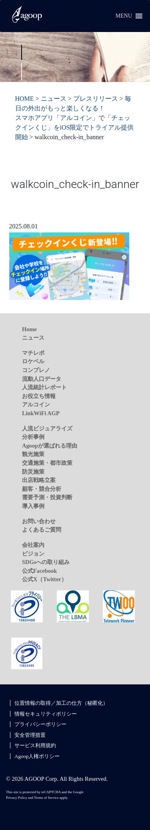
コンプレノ (36, 370)
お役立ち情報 (39, 396)
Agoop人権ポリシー (37, 756)
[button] (124, 16)
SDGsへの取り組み (46, 562)
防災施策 (33, 471)
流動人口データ (41, 379)
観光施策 (33, 454)
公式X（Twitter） (44, 579)
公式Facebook (39, 571)
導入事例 (33, 506)
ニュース (33, 337)
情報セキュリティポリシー (45, 714)
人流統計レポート (44, 387)
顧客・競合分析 (41, 489)
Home (29, 329)
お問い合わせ (39, 521)
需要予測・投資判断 (47, 497)
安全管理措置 (30, 735)
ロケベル (33, 361)
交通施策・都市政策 (47, 463)
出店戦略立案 (39, 480)
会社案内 (33, 545)
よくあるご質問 (41, 529)
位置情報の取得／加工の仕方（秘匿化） (61, 703)
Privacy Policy (16, 798)
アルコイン (36, 404)
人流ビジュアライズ (47, 428)
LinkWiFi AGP (41, 413)
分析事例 (33, 437)
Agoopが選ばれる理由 (49, 445)
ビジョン (33, 553)
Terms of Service (46, 798)
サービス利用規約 (35, 745)
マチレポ (33, 353)
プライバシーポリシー (40, 724)
